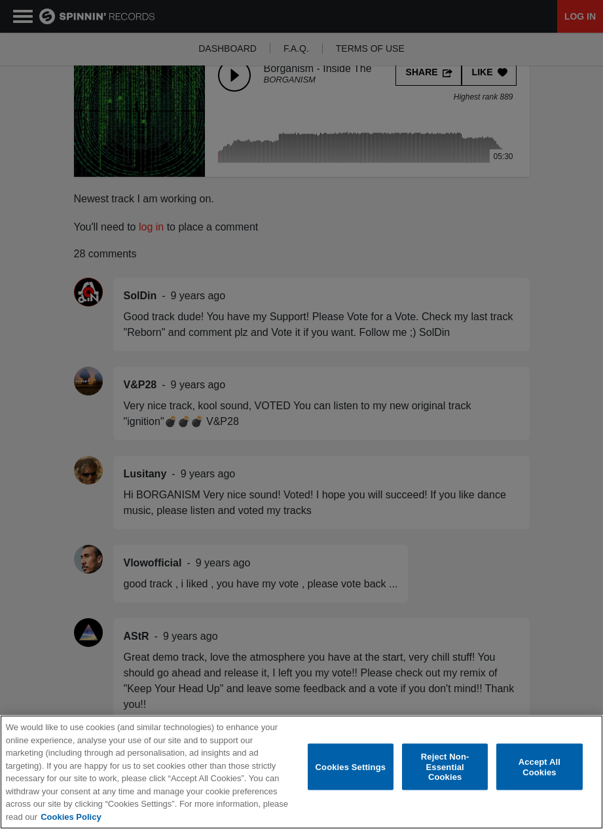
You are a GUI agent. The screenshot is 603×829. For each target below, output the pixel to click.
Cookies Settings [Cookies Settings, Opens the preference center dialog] (351, 766)
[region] (301, 772)
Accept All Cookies (539, 767)
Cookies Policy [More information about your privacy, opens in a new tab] (71, 817)
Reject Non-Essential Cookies (445, 767)
